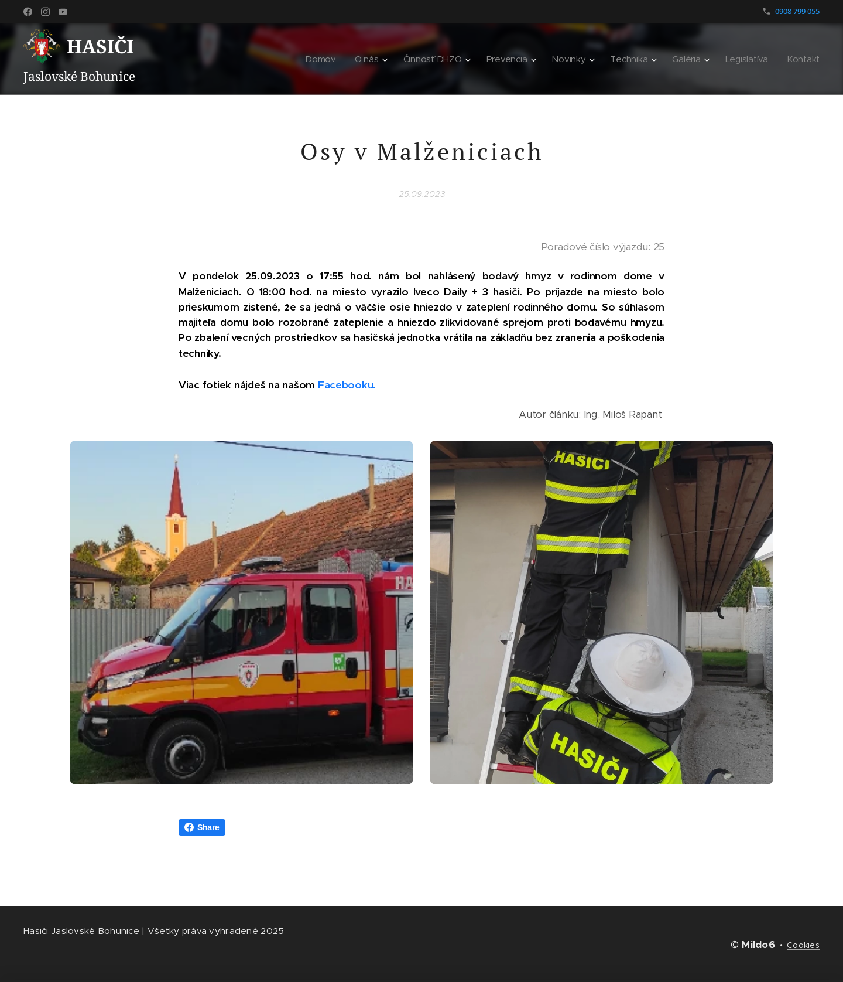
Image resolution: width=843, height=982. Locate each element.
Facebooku (345, 385)
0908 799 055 (797, 11)
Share (202, 827)
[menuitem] (326, 59)
